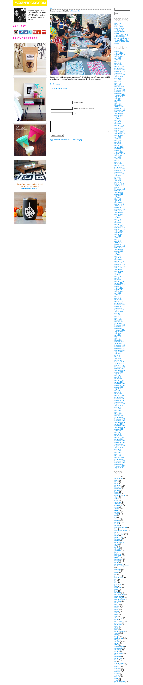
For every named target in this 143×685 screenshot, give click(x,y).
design (117, 514)
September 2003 (120, 466)
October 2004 (119, 444)
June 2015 (118, 254)
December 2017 (120, 207)
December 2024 (120, 70)
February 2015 (119, 261)
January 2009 (119, 382)
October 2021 (119, 132)
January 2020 (119, 167)
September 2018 (120, 192)
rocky (116, 640)
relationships (119, 638)
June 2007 (118, 409)
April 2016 (118, 241)
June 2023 (118, 100)
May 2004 (118, 452)
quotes (117, 633)
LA (115, 581)
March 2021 (118, 143)
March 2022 (118, 123)
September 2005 (120, 427)
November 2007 (120, 400)
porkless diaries (120, 631)
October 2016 (119, 231)
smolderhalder (119, 646)
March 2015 (118, 259)
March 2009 (118, 378)
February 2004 (119, 457)
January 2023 (119, 107)
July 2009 (118, 373)
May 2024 (118, 81)
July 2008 (118, 389)
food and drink (119, 534)
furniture (117, 540)
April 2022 (118, 122)
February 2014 (119, 281)
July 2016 (118, 236)
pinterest (117, 626)
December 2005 (120, 425)
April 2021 (118, 142)
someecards (119, 648)
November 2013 (120, 286)
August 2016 (119, 234)
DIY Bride (118, 33)
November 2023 (120, 91)
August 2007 (119, 405)
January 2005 (119, 439)
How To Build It (119, 26)
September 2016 (120, 232)
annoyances (118, 478)
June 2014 (118, 274)
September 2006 (120, 422)
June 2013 (118, 295)
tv (115, 661)
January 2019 (119, 185)
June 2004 (118, 451)
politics (117, 629)
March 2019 (118, 182)
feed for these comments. (60, 140)
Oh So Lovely (119, 30)
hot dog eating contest (122, 566)
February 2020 (119, 165)
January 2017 (119, 226)
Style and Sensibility (121, 40)
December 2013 (120, 284)
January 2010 (119, 363)
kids (116, 579)
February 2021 (119, 145)
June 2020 (118, 159)
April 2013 (118, 298)
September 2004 (120, 446)
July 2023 (118, 98)
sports (117, 651)
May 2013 (118, 296)
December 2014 (120, 264)
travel (116, 660)
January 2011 (119, 343)
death (116, 510)
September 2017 (120, 212)
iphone (117, 572)
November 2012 (120, 306)
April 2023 (118, 103)
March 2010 (118, 360)
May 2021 (118, 140)
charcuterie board (120, 495)
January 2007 (119, 417)
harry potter (118, 556)
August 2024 (119, 76)
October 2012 (119, 308)
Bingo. (53, 8)
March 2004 (118, 456)
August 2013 (119, 291)
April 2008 (118, 392)
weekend (118, 671)
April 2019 (118, 180)
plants (116, 628)
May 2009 (118, 375)
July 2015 (118, 253)
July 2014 (118, 273)
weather (117, 668)
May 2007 (118, 410)
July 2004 (118, 449)
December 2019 (120, 169)
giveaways (118, 551)
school (117, 645)
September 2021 (120, 133)
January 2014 (119, 283)
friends (117, 535)
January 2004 (119, 459)
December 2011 (120, 325)
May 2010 (118, 357)
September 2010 (120, 350)
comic (116, 500)
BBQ (116, 482)
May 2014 (118, 276)
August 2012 (119, 311)
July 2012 (118, 313)
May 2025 (118, 61)
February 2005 (119, 437)
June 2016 (118, 237)
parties (117, 619)
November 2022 (120, 110)
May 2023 (118, 102)
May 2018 (118, 199)
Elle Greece (118, 25)
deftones (117, 512)
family (80, 11)
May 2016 (118, 239)
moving (117, 608)
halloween (118, 554)
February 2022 (119, 125)
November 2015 (120, 246)
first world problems (121, 530)
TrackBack (77, 140)
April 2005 (118, 434)
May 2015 (118, 256)
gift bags (117, 547)
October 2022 (119, 112)
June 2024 (118, 80)
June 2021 (118, 138)
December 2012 (120, 305)
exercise (117, 520)
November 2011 (120, 326)
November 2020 (120, 150)
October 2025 (119, 53)
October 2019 (119, 172)
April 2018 (118, 201)
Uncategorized (119, 663)
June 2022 (118, 118)
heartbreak (118, 559)
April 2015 (118, 258)
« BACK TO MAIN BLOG (58, 89)
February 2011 (119, 342)
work (116, 680)
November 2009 (120, 367)
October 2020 (119, 152)
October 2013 (119, 288)
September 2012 (120, 310)
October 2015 (119, 248)
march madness (120, 594)
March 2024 (118, 85)
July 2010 (118, 353)
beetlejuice (118, 485)
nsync (116, 614)
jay (115, 574)
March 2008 (118, 394)
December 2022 (120, 108)
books (116, 492)
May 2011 (118, 337)
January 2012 (119, 323)
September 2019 (120, 174)
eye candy (118, 522)
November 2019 (120, 170)
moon (116, 603)
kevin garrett (119, 577)
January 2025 (119, 68)
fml (115, 532)
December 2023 (120, 90)
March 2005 (118, 436)
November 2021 (120, 130)
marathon (118, 593)
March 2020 (118, 164)
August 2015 (119, 251)
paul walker (118, 623)
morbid (117, 604)
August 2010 (119, 352)
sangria (117, 643)
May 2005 (118, 432)
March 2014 (118, 279)
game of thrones (120, 542)
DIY (116, 517)
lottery (117, 589)
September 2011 (120, 330)
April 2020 (118, 162)
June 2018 (118, 197)
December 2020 (120, 149)
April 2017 (118, 221)
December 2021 (120, 128)
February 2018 (119, 204)
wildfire (117, 673)
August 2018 (119, 194)
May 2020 (118, 160)
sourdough (118, 650)
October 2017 (119, 211)
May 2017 (118, 219)
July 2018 (118, 196)
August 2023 (119, 96)
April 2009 (118, 377)
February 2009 (119, 380)
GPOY (117, 552)
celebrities (118, 493)
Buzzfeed (118, 23)
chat (116, 497)
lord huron (118, 587)
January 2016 (119, 243)
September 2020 (120, 154)
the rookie (118, 656)
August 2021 (119, 135)
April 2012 (118, 318)
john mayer (118, 576)
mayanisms (118, 596)
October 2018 (119, 190)
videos (117, 666)
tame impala (119, 653)
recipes (117, 636)
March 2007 (118, 414)
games (117, 544)
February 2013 (119, 301)
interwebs (118, 571)
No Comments (55, 84)
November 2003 (120, 462)
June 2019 (118, 177)
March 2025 (118, 65)
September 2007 (120, 404)
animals (117, 477)
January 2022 (119, 127)
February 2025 (119, 66)
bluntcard (118, 488)
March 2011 (118, 340)
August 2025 (119, 56)
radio (116, 634)
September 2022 (120, 113)
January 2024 (119, 88)
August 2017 (119, 214)
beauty (117, 483)
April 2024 (118, 83)
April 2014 (118, 278)
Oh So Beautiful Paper (122, 38)
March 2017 (118, 222)
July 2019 (118, 175)
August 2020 (119, 155)
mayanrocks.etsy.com (30, 188)
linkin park (118, 584)
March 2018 (118, 202)
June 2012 (118, 315)
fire (116, 529)
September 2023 (120, 95)
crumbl (117, 507)
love (116, 591)
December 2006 (120, 419)
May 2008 (118, 390)
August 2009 (119, 372)
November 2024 (120, 71)
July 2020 (118, 157)
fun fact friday (119, 537)
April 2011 (118, 338)
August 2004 (119, 447)
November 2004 (120, 442)
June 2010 (118, 355)
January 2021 (119, 147)
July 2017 (118, 216)
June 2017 (118, 217)
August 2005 (119, 429)
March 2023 (118, 105)
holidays (117, 561)
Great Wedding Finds (122, 35)
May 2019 (118, 179)
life (115, 582)
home (116, 562)
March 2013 (118, 300)
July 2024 (118, 78)
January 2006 (119, 424)
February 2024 (119, 86)
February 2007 (119, 415)
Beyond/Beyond (120, 31)
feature (117, 525)
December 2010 (120, 345)
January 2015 (119, 263)
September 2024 (120, 75)
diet (116, 515)
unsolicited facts (120, 665)
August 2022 (119, 115)
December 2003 (120, 461)
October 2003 (119, 464)
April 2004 (118, 454)
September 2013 (120, 290)
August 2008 (119, 387)
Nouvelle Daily (119, 28)
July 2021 (118, 137)
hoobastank (118, 564)
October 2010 (119, 348)
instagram (118, 569)
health (117, 557)
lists (116, 586)
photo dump (118, 624)
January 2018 (119, 206)
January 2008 (119, 397)
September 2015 (120, 249)
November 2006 (120, 420)
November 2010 (120, 347)
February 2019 (119, 184)
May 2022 (118, 120)
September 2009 (120, 370)
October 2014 (119, 268)
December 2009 (120, 365)
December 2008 (120, 384)
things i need (119, 658)
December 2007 (120, 399)
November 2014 (120, 266)
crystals (117, 509)
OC (116, 616)
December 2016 (120, 227)
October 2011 (119, 328)
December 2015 (120, 244)
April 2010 (118, 358)
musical (117, 611)
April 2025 (118, 63)
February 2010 (119, 362)
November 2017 (120, 209)
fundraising (118, 539)
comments (118, 502)
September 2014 (120, 269)
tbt (115, 655)
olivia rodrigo (119, 618)
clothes (117, 499)
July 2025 (118, 58)
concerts (117, 504)
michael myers (119, 598)
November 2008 (120, 385)
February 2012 (119, 321)
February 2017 (119, 224)
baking (117, 480)
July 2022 (118, 117)
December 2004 (120, 441)
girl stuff (117, 549)
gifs (116, 546)
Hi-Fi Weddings (120, 36)
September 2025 (120, 55)
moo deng (118, 601)
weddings (118, 670)
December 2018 (120, 187)
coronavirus (118, 505)
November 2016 (120, 229)
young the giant (120, 681)
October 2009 (119, 368)
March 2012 (118, 320)
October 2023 (119, 93)
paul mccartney (120, 621)
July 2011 (118, 333)
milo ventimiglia (120, 599)
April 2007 (118, 412)
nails (116, 613)
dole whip (118, 519)
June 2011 (118, 335)
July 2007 (118, 407)
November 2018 (120, 189)
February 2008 (119, 395)
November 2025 (120, 51)
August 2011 (119, 331)
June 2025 (118, 60)
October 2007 (119, 402)
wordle (117, 678)
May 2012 (118, 316)
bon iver (117, 490)
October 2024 (119, 73)
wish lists (118, 676)
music (116, 609)
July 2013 (118, 293)
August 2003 (119, 467)
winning (117, 675)
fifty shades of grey (121, 527)
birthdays (75, 11)
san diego (118, 641)
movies (117, 606)
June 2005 (118, 431)
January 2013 (119, 303)
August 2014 (119, 271)
